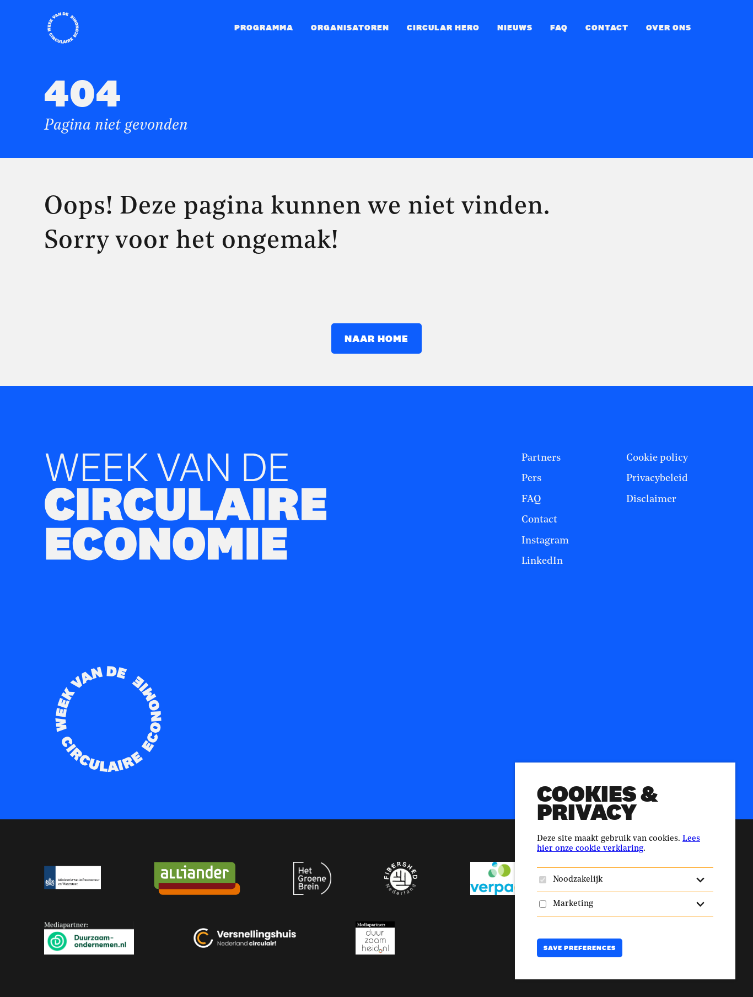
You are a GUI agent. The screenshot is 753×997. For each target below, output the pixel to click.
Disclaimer (651, 499)
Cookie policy (657, 458)
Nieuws (515, 27)
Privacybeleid (657, 478)
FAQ (559, 27)
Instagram (545, 541)
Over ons (668, 27)
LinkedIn (542, 561)
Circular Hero (443, 27)
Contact (606, 27)
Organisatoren (350, 27)
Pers (531, 478)
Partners (541, 458)
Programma (263, 27)
